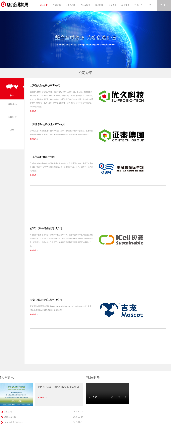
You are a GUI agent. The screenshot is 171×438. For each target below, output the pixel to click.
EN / (162, 5)
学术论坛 (125, 5)
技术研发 (99, 5)
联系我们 (138, 5)
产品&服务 (85, 5)
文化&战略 (70, 5)
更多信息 (34, 111)
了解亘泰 (57, 5)
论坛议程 (8, 412)
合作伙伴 (112, 5)
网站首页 (44, 5)
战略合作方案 (10, 417)
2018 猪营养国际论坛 (13, 422)
